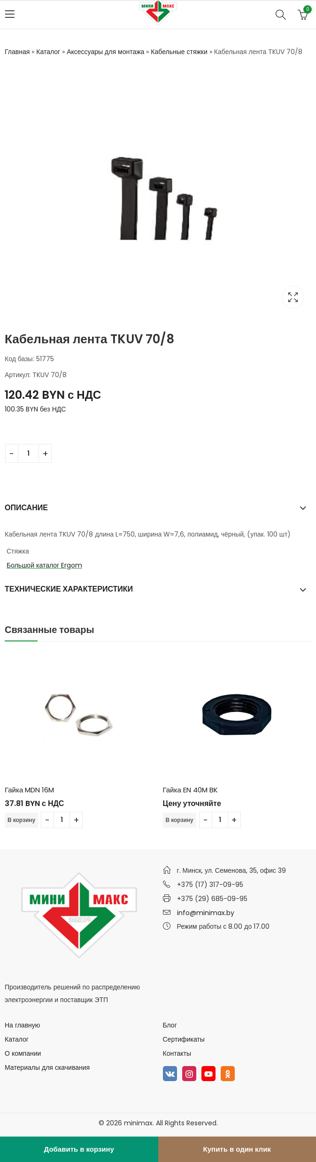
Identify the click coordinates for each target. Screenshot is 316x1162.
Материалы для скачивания (47, 1067)
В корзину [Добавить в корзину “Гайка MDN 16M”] (21, 820)
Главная (17, 51)
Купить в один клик (237, 1149)
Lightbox (293, 297)
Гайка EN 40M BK (190, 789)
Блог (170, 1025)
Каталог (48, 51)
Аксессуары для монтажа (105, 51)
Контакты (177, 1053)
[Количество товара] (28, 453)
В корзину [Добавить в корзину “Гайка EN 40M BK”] (179, 820)
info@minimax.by (205, 912)
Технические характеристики (69, 589)
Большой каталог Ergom (44, 565)
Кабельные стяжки (179, 51)
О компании (23, 1053)
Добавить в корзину (79, 1149)
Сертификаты (184, 1039)
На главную (22, 1025)
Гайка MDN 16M (29, 789)
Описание (26, 507)
